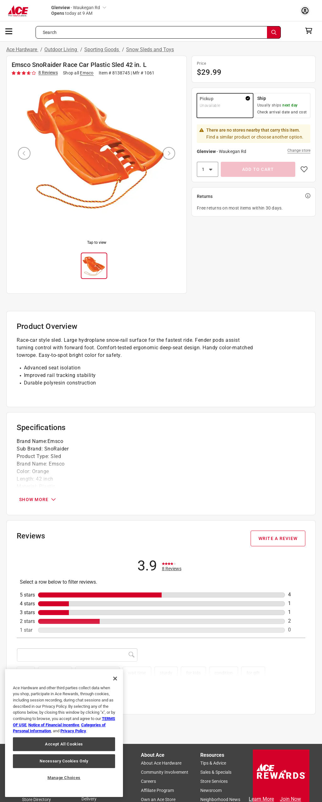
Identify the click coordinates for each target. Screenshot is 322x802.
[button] (225, 105)
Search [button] (50, 32)
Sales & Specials (215, 772)
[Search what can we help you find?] (158, 32)
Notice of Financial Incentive (53, 725)
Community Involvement (164, 772)
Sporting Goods (102, 49)
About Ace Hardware (161, 763)
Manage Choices (63, 777)
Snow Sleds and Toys (150, 49)
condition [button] (223, 672)
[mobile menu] (9, 31)
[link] (171, 566)
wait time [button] (137, 672)
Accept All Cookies (64, 744)
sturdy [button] (166, 672)
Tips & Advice (213, 763)
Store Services (214, 781)
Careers (148, 781)
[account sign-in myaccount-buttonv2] (306, 11)
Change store (298, 150)
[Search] (274, 32)
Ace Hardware (22, 49)
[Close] (115, 678)
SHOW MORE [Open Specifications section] (38, 499)
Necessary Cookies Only (64, 761)
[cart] (310, 31)
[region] (64, 733)
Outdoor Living (61, 49)
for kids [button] (193, 672)
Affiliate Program (157, 790)
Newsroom (211, 790)
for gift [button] (253, 672)
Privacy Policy (73, 730)
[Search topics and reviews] (77, 655)
